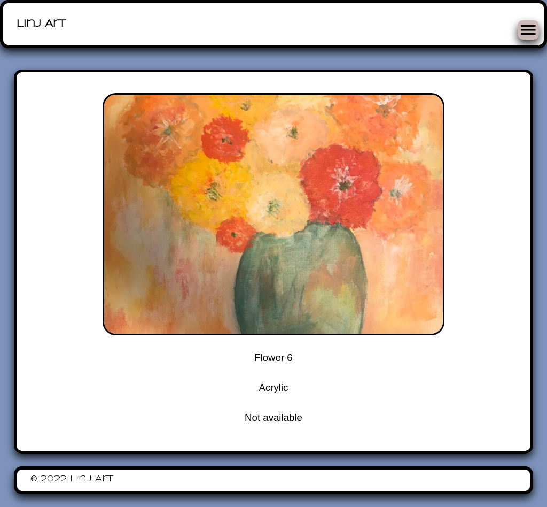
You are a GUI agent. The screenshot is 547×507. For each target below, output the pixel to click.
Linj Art (41, 24)
